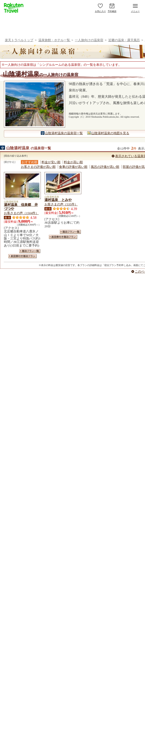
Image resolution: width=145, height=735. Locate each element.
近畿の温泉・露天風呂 (124, 40)
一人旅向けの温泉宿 (89, 40)
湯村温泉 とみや (58, 200)
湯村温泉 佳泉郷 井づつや (21, 206)
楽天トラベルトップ (19, 40)
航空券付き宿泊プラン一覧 (22, 256)
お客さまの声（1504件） (21, 213)
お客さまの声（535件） (61, 204)
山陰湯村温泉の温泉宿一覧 (64, 133)
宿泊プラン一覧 (29, 251)
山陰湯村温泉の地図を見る (110, 133)
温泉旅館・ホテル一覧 (54, 40)
